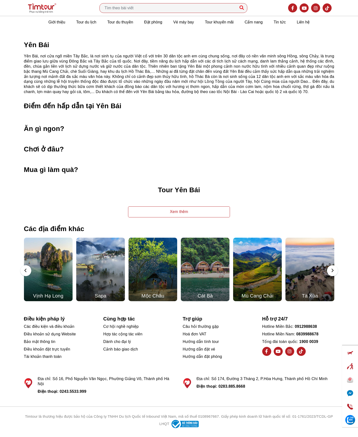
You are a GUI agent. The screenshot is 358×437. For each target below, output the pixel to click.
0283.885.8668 (231, 386)
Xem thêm (179, 212)
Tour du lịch (86, 22)
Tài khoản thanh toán (43, 356)
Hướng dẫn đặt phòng (202, 356)
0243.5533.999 (73, 391)
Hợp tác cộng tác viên (122, 334)
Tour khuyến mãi (219, 22)
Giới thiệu (56, 22)
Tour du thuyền (120, 22)
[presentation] (25, 270)
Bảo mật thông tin (39, 342)
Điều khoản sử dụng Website (50, 334)
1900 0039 (308, 342)
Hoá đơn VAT (194, 334)
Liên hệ (303, 22)
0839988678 (307, 334)
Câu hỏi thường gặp (201, 326)
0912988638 (306, 326)
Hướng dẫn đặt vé (199, 349)
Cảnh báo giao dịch (120, 349)
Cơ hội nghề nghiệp (121, 326)
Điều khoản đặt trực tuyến (47, 349)
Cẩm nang (254, 22)
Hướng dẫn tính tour (201, 342)
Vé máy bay (183, 22)
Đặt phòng (153, 22)
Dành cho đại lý (117, 342)
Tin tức (280, 22)
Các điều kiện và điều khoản (49, 326)
